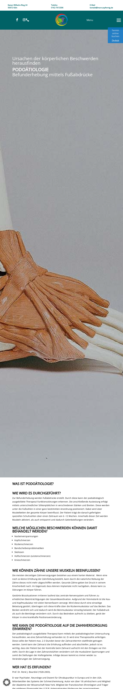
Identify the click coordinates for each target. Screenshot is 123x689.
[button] (6, 682)
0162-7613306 (57, 7)
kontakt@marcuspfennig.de (101, 7)
